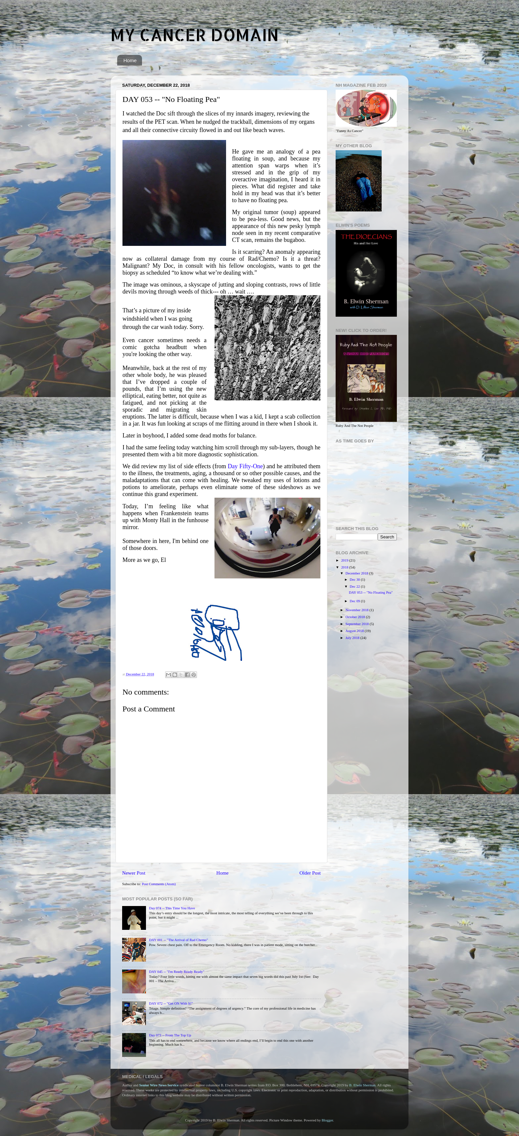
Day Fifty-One (245, 466)
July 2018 (353, 638)
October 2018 (356, 617)
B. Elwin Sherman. (362, 1085)
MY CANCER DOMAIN (195, 34)
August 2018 (355, 631)
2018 (345, 567)
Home (130, 60)
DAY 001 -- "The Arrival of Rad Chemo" (178, 940)
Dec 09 (355, 601)
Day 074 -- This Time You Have (172, 908)
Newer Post (133, 873)
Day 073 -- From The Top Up (170, 1035)
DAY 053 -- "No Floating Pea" (371, 592)
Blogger (327, 1120)
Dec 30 (355, 579)
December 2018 (357, 573)
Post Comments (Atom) (159, 884)
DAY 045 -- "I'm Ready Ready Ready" (176, 972)
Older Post (310, 873)
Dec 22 (355, 586)
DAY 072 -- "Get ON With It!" (171, 1003)
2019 (345, 560)
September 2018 (358, 624)
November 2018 (358, 610)
